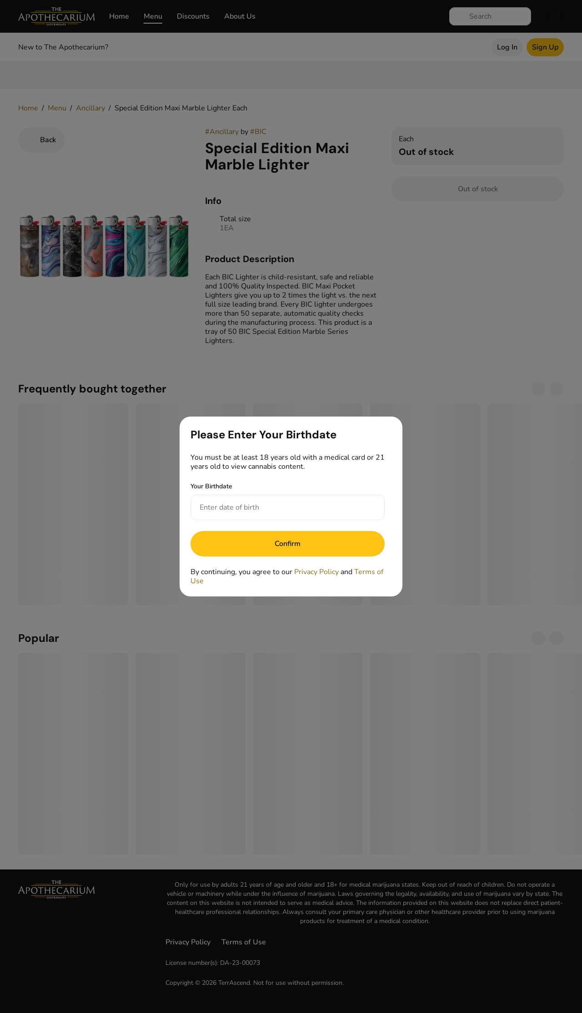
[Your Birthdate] (278, 507)
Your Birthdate (211, 486)
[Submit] (288, 543)
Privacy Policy (316, 572)
